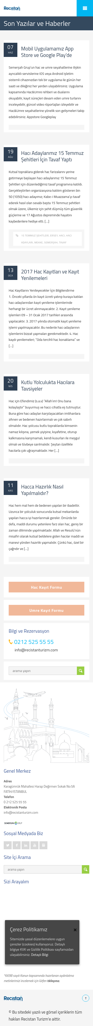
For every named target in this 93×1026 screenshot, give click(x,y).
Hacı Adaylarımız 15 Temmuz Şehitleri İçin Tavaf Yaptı (52, 156)
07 (10, 47)
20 (10, 380)
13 (10, 270)
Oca (10, 275)
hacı (62, 235)
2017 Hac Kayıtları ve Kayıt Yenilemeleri (50, 275)
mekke (38, 242)
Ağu (10, 157)
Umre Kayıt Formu (46, 610)
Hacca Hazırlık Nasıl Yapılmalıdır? (42, 490)
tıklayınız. (53, 980)
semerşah (51, 242)
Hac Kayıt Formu (46, 587)
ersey (54, 235)
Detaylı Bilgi (39, 954)
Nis (10, 386)
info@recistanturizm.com (36, 650)
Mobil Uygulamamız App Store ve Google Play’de (47, 52)
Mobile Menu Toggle (85, 8)
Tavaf (62, 242)
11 (10, 485)
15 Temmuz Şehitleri (35, 235)
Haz (10, 52)
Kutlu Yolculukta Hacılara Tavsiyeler (47, 385)
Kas (10, 490)
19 (10, 151)
